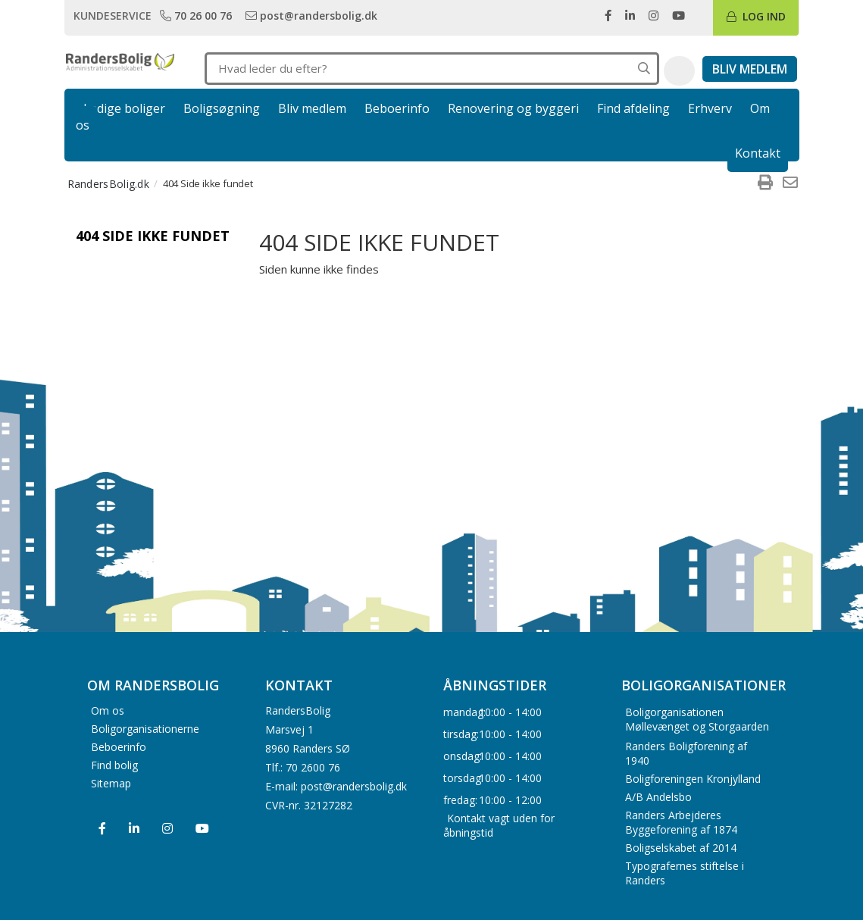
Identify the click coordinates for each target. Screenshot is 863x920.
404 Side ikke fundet (153, 236)
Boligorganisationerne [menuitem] (145, 728)
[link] (197, 15)
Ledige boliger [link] (124, 108)
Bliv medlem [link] (312, 108)
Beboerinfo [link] (397, 108)
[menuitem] (765, 183)
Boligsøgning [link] (221, 108)
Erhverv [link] (710, 108)
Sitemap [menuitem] (111, 782)
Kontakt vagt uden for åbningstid (499, 825)
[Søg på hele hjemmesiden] (644, 68)
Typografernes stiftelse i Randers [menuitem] (684, 873)
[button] (679, 71)
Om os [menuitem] (107, 710)
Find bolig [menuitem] (114, 764)
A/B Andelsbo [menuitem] (658, 797)
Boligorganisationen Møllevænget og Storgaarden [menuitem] (697, 719)
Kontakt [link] (757, 153)
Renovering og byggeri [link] (513, 108)
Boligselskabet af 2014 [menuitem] (680, 847)
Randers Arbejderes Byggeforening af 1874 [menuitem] (681, 822)
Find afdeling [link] (633, 108)
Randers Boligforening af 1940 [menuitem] (686, 753)
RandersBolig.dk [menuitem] (108, 184)
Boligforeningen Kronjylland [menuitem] (693, 778)
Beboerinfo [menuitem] (118, 746)
